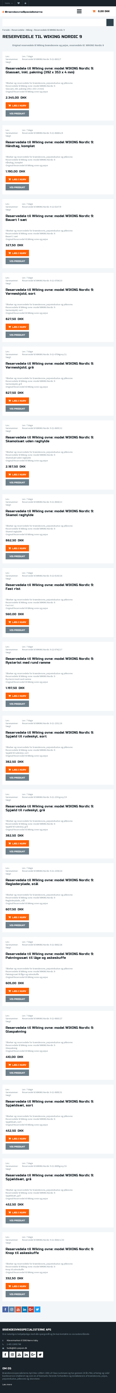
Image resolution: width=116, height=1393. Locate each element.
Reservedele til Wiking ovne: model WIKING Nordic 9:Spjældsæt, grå (50, 1177)
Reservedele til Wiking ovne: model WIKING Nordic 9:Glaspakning (50, 1030)
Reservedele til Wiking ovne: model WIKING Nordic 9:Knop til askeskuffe (50, 1251)
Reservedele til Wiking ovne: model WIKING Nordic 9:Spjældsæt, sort (50, 1103)
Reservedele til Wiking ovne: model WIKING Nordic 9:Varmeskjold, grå (50, 365)
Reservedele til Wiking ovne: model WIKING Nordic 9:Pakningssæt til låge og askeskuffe (50, 956)
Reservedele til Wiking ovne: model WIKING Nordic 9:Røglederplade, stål (50, 882)
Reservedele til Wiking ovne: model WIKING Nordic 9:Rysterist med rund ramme (50, 661)
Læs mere (7, 1384)
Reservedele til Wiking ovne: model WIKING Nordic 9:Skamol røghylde (50, 513)
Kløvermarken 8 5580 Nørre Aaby (22, 1340)
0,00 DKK (104, 11)
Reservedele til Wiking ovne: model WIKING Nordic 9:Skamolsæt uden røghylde (50, 439)
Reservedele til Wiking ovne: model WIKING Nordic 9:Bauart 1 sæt (50, 218)
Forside (6, 29)
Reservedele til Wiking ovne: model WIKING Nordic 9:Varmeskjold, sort (50, 292)
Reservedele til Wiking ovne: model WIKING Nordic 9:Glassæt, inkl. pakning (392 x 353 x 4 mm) (50, 70)
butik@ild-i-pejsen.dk (17, 1348)
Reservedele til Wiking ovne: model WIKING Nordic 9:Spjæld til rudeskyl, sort (50, 734)
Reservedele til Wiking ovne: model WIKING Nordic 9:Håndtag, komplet (50, 144)
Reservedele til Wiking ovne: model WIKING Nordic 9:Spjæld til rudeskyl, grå (50, 808)
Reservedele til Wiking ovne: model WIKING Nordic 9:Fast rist (50, 587)
